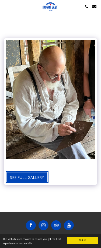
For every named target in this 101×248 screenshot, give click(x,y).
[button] (6, 6)
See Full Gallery (27, 177)
